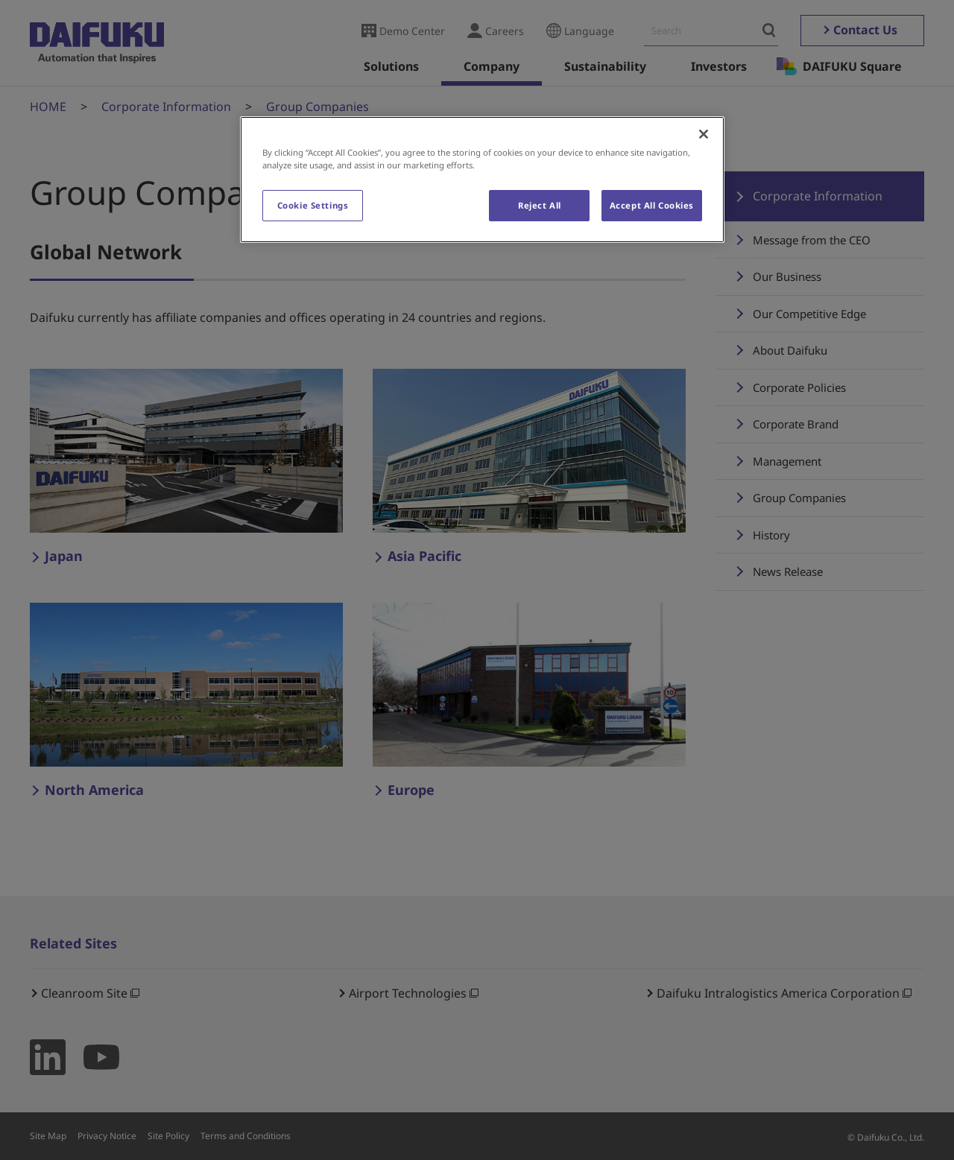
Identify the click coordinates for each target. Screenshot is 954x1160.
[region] (482, 179)
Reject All (539, 205)
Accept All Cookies (652, 205)
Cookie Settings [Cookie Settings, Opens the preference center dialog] (313, 205)
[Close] (703, 134)
